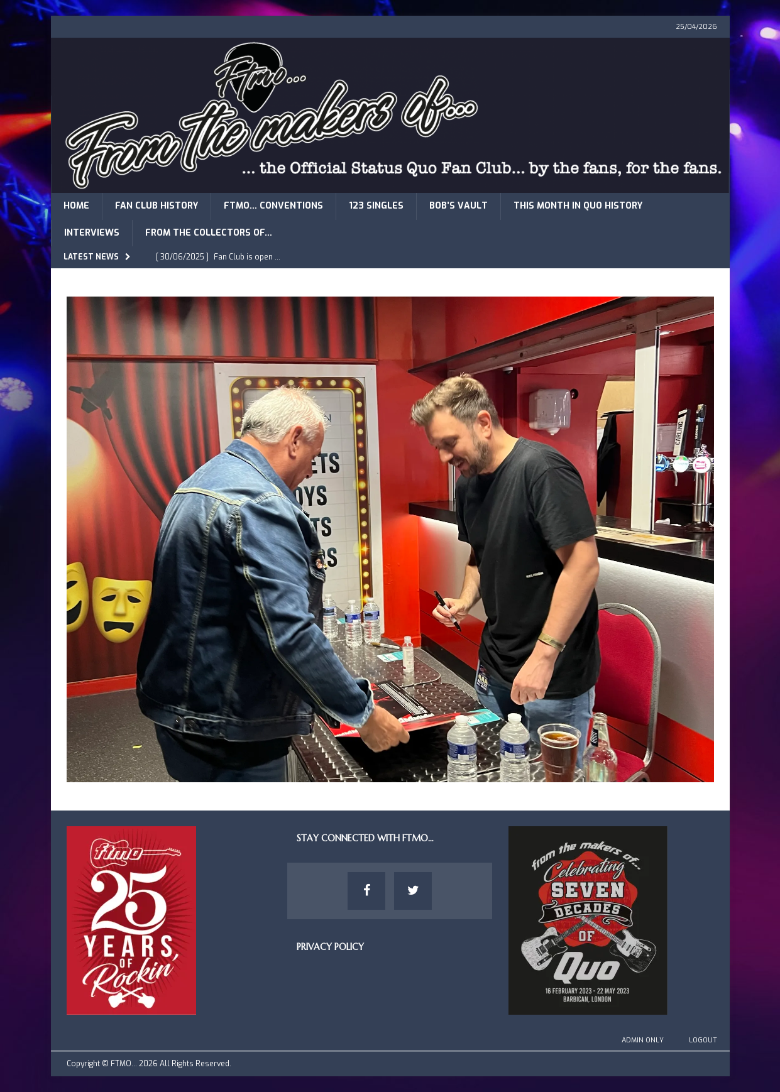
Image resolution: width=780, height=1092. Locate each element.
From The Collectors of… (208, 233)
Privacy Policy (330, 947)
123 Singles (376, 206)
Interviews (91, 233)
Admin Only (643, 1040)
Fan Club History (156, 206)
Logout (703, 1040)
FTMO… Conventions (273, 206)
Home (76, 206)
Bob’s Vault (458, 206)
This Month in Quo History (578, 206)
